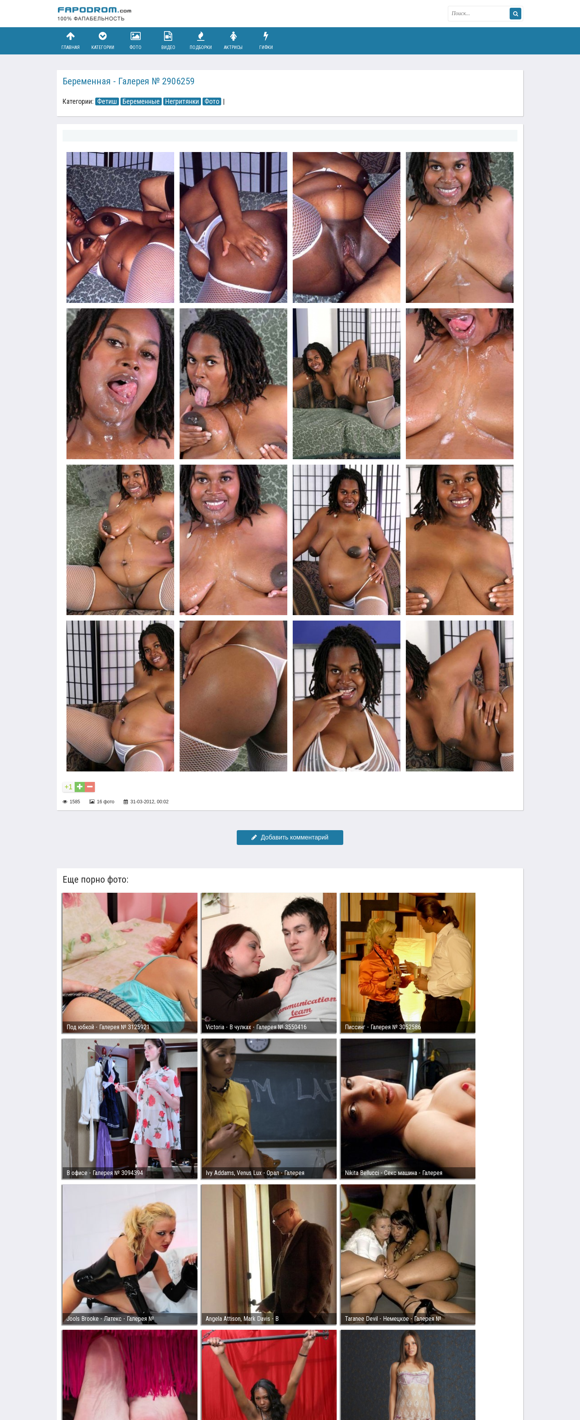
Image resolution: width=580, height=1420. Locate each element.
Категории (103, 40)
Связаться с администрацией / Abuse (104, 1378)
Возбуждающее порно (190, 1384)
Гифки (266, 40)
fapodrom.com (96, 13)
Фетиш (107, 101)
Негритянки (182, 101)
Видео (168, 40)
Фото (135, 40)
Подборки (201, 40)
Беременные (141, 101)
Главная (70, 40)
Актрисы (233, 40)
